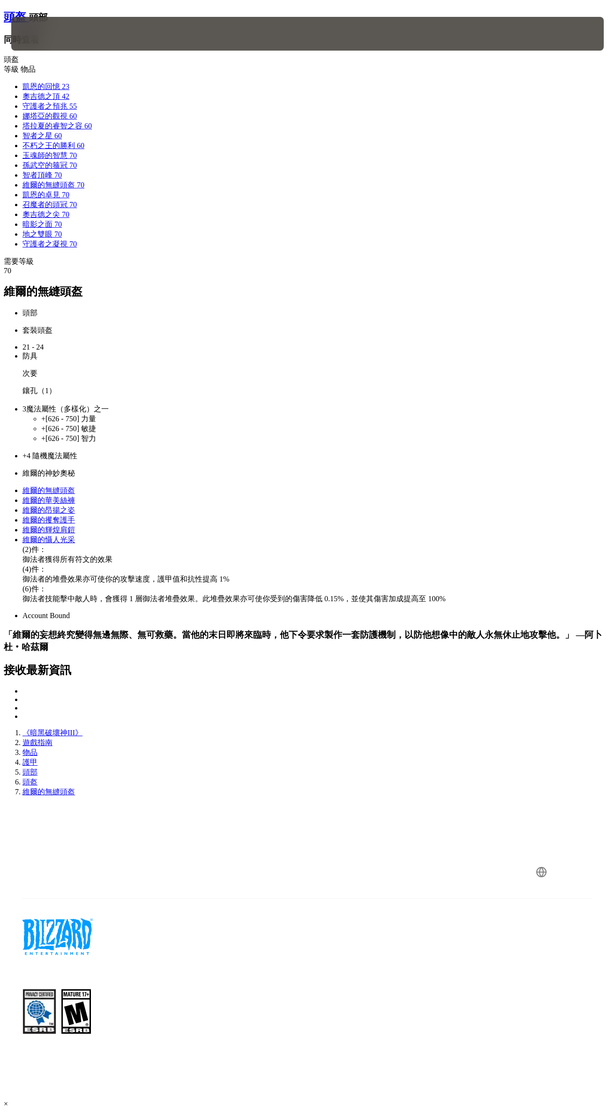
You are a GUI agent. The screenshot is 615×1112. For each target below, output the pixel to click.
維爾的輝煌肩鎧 (48, 530)
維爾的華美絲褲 (48, 500)
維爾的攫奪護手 (48, 520)
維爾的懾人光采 (48, 540)
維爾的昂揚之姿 (48, 510)
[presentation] (40, 34)
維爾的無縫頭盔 (48, 490)
